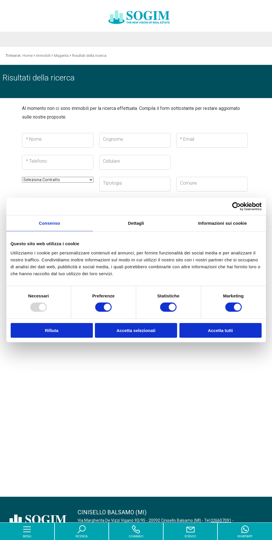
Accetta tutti (220, 330)
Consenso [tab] (49, 223)
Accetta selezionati (136, 330)
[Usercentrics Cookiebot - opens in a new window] (236, 206)
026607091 (221, 520)
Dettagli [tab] (136, 223)
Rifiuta (52, 330)
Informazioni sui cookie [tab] (222, 223)
